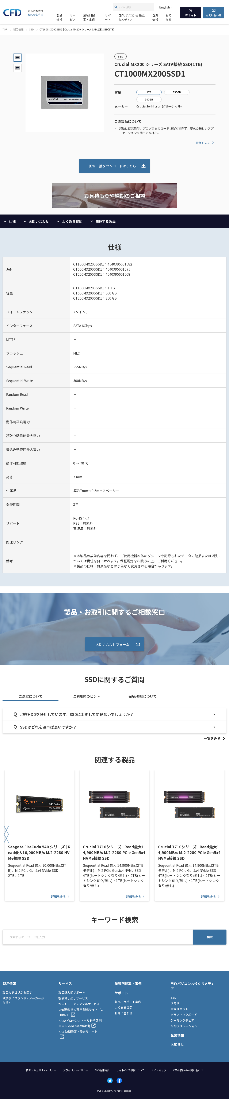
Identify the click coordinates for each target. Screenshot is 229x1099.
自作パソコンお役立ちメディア (131, 17)
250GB (177, 92)
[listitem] (215, 738)
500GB (149, 99)
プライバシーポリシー (75, 1070)
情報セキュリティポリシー (41, 1070)
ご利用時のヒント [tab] (86, 696)
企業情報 (155, 17)
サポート (108, 17)
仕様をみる (205, 142)
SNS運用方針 (102, 1070)
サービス (73, 17)
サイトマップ (158, 1070)
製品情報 (59, 17)
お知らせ (169, 17)
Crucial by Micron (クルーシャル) (159, 106)
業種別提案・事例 (89, 17)
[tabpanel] (114, 724)
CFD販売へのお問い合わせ (188, 1070)
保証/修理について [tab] (142, 696)
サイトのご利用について (130, 1070)
